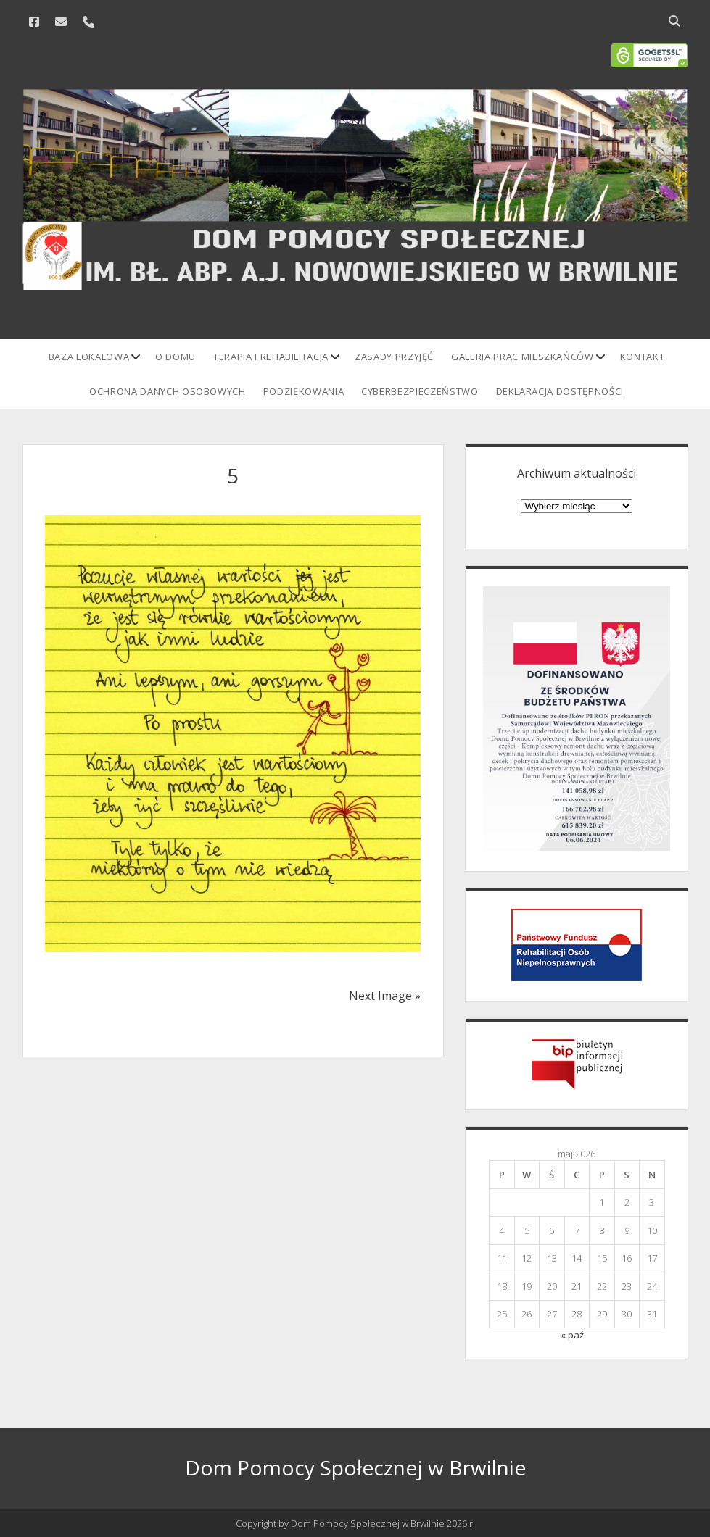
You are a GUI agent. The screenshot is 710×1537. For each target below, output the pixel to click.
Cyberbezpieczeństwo (419, 391)
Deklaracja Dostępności (560, 391)
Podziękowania (303, 391)
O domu (175, 356)
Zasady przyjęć (394, 356)
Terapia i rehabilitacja (271, 356)
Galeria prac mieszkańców (522, 356)
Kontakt (642, 356)
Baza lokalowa (89, 356)
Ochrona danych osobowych (167, 391)
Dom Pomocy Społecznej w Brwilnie (355, 1467)
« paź (572, 1334)
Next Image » (385, 996)
